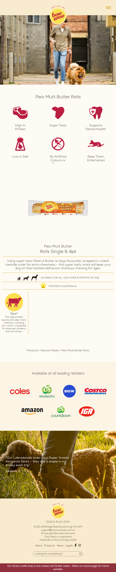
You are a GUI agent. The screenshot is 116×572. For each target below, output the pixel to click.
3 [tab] (51, 492)
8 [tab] (72, 492)
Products (32, 350)
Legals (69, 545)
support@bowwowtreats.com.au (58, 530)
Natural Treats (50, 350)
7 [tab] (68, 492)
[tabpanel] (58, 208)
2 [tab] (47, 492)
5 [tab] (60, 492)
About (38, 545)
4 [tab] (56, 492)
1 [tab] (43, 492)
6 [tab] (64, 492)
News (60, 545)
